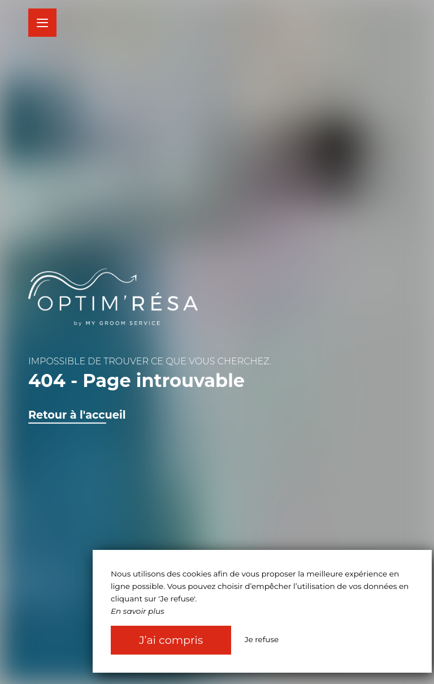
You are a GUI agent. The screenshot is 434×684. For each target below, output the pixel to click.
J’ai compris (171, 640)
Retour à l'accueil (76, 414)
